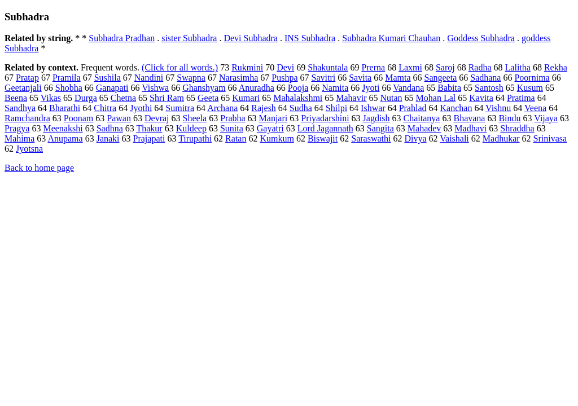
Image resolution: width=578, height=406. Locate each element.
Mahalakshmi (297, 98)
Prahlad (413, 108)
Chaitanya (422, 118)
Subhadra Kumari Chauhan (391, 38)
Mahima (19, 138)
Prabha (232, 118)
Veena (535, 108)
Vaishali (454, 138)
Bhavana (469, 118)
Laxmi (410, 67)
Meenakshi (62, 128)
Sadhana (485, 77)
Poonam (78, 118)
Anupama (64, 138)
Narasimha (238, 77)
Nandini (149, 77)
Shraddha (517, 128)
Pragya (17, 128)
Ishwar (373, 108)
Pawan (119, 118)
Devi (285, 67)
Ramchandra (27, 118)
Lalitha (518, 67)
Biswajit (323, 138)
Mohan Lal (436, 98)
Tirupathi (195, 138)
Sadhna (110, 128)
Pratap (27, 77)
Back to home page (39, 168)
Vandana (408, 87)
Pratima (521, 98)
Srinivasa (550, 138)
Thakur (149, 128)
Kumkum (277, 138)
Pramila (66, 77)
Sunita (231, 128)
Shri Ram (167, 98)
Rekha (555, 67)
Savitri (324, 77)
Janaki (108, 138)
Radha (480, 67)
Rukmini (247, 67)
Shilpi (336, 108)
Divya (415, 138)
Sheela (195, 118)
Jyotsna (29, 148)
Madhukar (501, 138)
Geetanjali (23, 87)
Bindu (509, 118)
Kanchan (456, 108)
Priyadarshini (325, 118)
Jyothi (141, 108)
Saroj (445, 67)
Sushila (107, 77)
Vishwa (155, 87)
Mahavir (351, 98)
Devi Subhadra (251, 38)
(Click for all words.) (180, 67)
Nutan (391, 98)
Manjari (273, 118)
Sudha (301, 108)
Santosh (489, 87)
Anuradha (256, 87)
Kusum (530, 87)
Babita (449, 87)
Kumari (246, 98)
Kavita (481, 98)
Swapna (191, 77)
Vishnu (498, 108)
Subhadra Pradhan (122, 38)
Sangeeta (440, 77)
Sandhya (20, 108)
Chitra (105, 108)
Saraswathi (371, 138)
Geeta (208, 98)
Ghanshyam (203, 87)
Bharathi (64, 108)
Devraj (156, 118)
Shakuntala (328, 67)
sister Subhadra (189, 38)
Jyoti (370, 87)
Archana (222, 108)
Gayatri (270, 128)
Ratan (235, 138)
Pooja (298, 87)
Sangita (380, 128)
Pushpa (284, 77)
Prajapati (149, 138)
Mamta (397, 77)
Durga (86, 98)
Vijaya (546, 118)
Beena (16, 98)
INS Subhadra (309, 38)
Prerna (373, 67)
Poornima (531, 77)
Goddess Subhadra (481, 38)
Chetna (123, 98)
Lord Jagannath (325, 128)
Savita (360, 77)
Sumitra (179, 108)
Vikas (51, 98)
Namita (335, 87)
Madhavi (470, 128)
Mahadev (424, 128)
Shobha (68, 87)
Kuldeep (191, 128)
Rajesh (263, 108)
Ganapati (112, 87)
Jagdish (376, 118)
